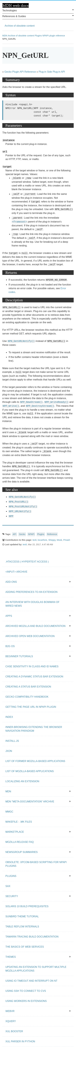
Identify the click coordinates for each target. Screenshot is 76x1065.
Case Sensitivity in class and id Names (31, 666)
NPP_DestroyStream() (40, 406)
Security (38, 896)
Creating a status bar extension (28, 686)
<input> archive (16, 571)
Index (9, 717)
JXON (8, 751)
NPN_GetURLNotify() (21, 341)
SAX (7, 886)
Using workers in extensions (26, 1001)
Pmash (66, 540)
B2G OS (38, 646)
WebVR (38, 1011)
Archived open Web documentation (38, 636)
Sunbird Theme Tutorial (22, 916)
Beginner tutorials (38, 656)
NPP (11, 516)
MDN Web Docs (15, 5)
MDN (4, 35)
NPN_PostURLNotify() (23, 506)
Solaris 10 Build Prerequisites (26, 906)
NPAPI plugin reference (53, 35)
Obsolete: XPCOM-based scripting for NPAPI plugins (36, 864)
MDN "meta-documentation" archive (38, 801)
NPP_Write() (11, 406)
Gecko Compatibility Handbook (26, 696)
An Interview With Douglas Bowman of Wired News (32, 604)
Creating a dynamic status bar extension (34, 676)
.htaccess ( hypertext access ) (27, 561)
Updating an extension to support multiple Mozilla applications (35, 969)
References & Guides (38, 16)
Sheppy (52, 540)
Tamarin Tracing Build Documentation (31, 936)
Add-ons (38, 582)
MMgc (9, 811)
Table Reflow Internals (22, 926)
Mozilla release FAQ (19, 842)
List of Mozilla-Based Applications (29, 771)
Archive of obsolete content (20, 25)
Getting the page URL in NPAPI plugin (30, 707)
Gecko (22, 534)
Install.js (12, 741)
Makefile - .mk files (18, 821)
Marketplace (38, 832)
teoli (35, 540)
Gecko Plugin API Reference (20, 71)
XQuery (10, 1021)
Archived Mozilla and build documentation (38, 626)
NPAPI (31, 534)
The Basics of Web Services (24, 946)
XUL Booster (14, 1031)
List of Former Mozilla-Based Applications (35, 761)
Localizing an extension (22, 781)
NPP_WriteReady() (56, 402)
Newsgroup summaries (38, 852)
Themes (38, 957)
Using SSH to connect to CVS (25, 991)
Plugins (38, 35)
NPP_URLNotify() (20, 511)
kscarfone (42, 540)
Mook (59, 540)
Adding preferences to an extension (31, 592)
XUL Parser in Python (20, 1041)
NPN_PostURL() (18, 501)
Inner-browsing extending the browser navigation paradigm (33, 729)
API (14, 534)
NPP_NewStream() (31, 402)
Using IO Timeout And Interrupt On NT (31, 980)
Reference (52, 534)
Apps (38, 616)
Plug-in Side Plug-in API (52, 71)
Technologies (38, 10)
